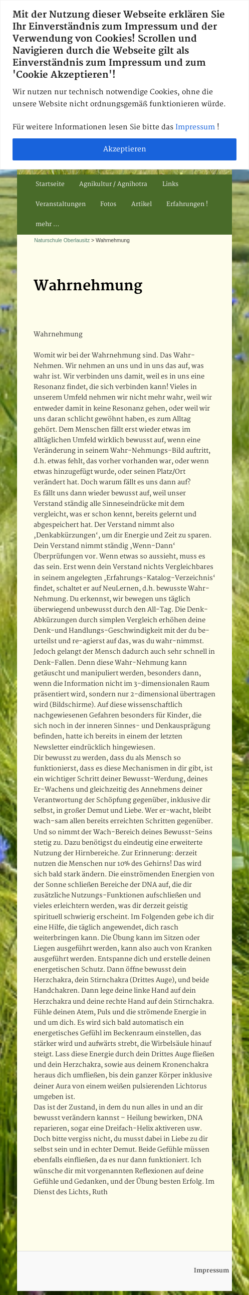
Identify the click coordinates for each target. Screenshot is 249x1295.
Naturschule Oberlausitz (62, 240)
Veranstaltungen (61, 204)
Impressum (196, 127)
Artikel (141, 204)
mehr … (47, 224)
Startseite (50, 184)
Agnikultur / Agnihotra (113, 184)
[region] (124, 84)
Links (170, 184)
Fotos (108, 204)
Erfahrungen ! (187, 204)
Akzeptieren (124, 149)
